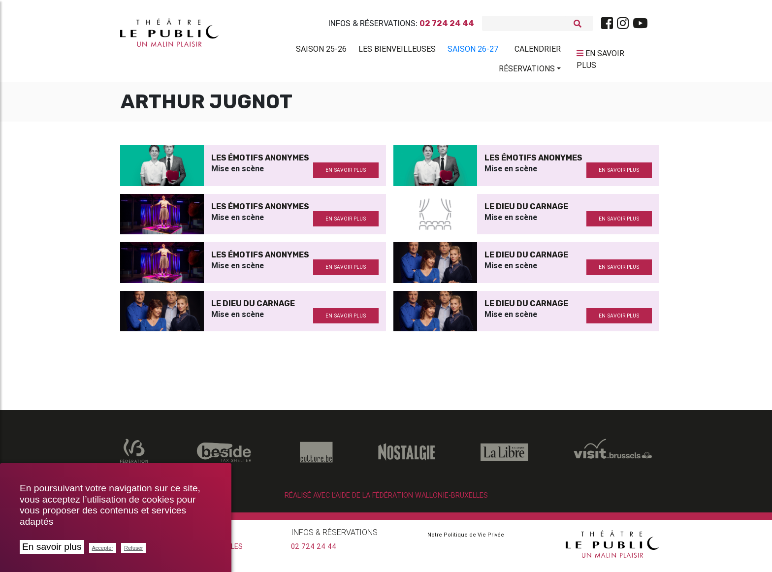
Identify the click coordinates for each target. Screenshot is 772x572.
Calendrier (538, 51)
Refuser (133, 548)
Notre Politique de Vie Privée (465, 538)
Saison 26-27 (473, 51)
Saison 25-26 (321, 51)
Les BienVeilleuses (397, 51)
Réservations (527, 70)
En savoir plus (52, 546)
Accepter (102, 548)
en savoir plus (345, 174)
